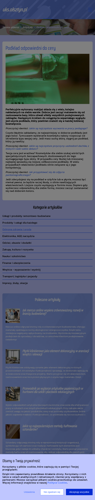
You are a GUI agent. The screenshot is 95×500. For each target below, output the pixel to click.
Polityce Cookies (57, 483)
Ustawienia (29, 492)
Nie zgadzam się (52, 492)
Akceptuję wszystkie (79, 492)
